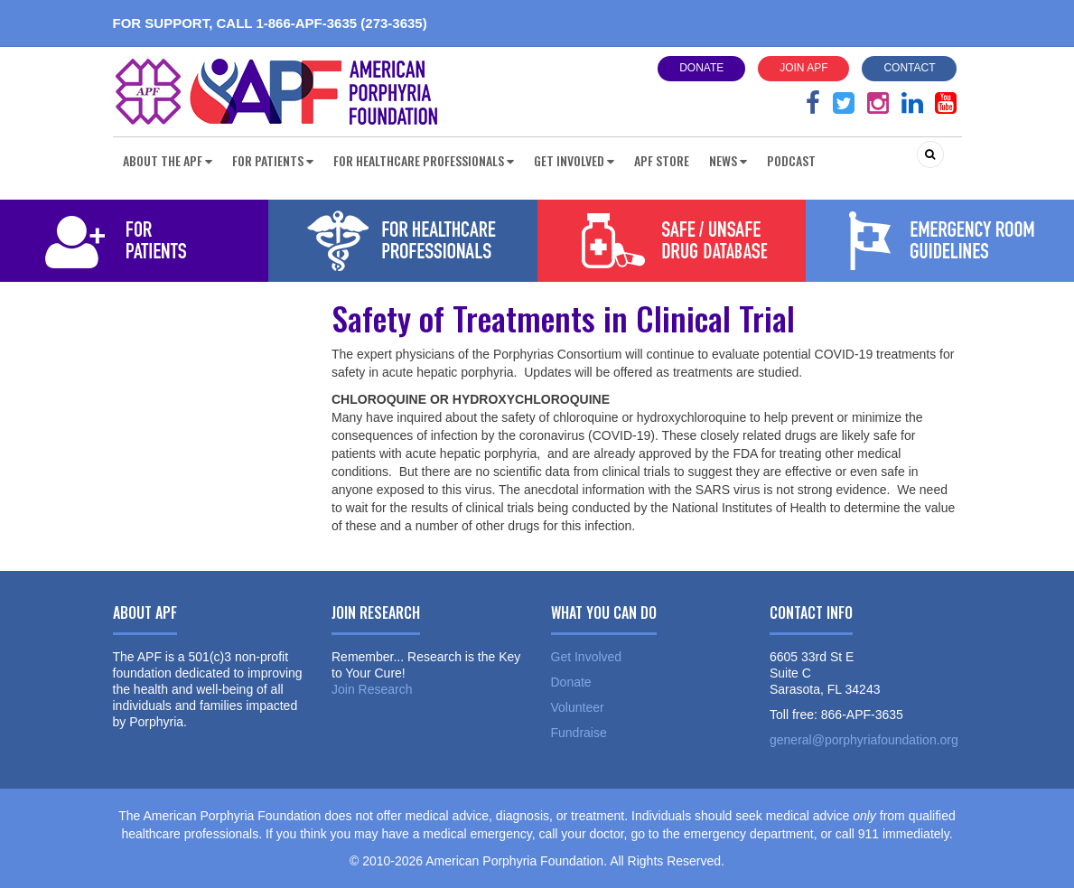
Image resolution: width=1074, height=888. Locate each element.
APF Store (661, 160)
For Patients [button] (272, 160)
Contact (909, 67)
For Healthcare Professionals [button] (423, 160)
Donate (701, 67)
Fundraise (579, 732)
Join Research (372, 689)
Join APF (803, 67)
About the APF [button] (167, 160)
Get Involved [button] (574, 160)
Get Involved (586, 657)
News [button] (728, 160)
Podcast (791, 160)
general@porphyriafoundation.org (864, 740)
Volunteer (577, 707)
